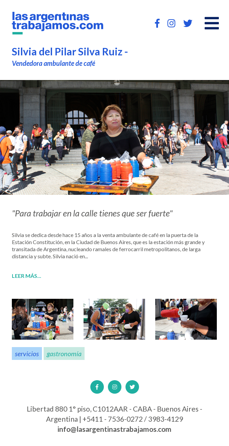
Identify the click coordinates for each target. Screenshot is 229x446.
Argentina (54, 249)
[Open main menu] (212, 23)
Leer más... (26, 276)
